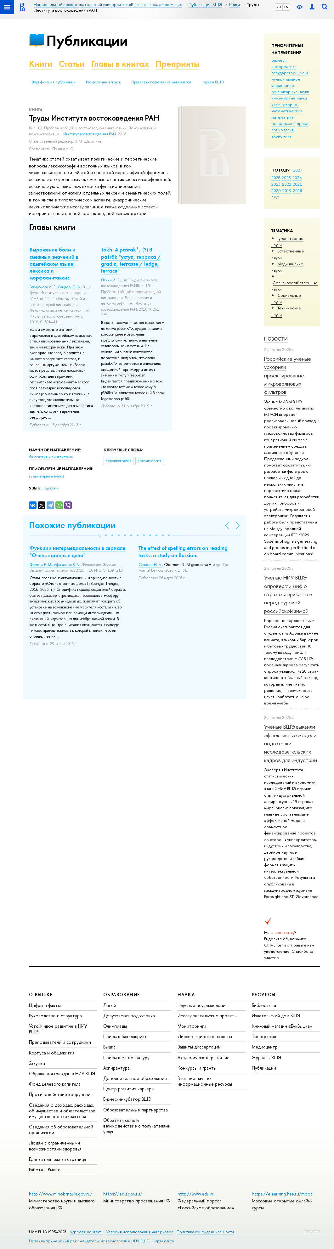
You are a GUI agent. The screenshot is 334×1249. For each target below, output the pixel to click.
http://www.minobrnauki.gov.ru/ (61, 1194)
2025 (286, 177)
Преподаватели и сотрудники (60, 1042)
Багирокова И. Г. (43, 287)
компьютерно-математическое (287, 108)
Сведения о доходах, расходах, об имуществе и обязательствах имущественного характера (62, 1110)
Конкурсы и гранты (197, 1068)
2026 (275, 177)
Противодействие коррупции (59, 1094)
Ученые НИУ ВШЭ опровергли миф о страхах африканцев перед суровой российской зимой (288, 594)
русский (52, 488)
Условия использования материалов (139, 1232)
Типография (264, 1036)
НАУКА (186, 995)
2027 (297, 170)
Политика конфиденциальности (205, 1232)
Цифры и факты (45, 1005)
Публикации (87, 40)
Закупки (37, 1063)
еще (275, 197)
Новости (276, 339)
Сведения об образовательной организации (61, 1129)
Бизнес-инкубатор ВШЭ (127, 1099)
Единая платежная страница (57, 1159)
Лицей (109, 1005)
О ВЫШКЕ (41, 995)
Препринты (178, 63)
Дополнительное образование (135, 1078)
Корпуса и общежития (52, 1053)
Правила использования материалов (161, 82)
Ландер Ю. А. (69, 287)
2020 (276, 190)
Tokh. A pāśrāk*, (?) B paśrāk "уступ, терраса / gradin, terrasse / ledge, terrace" (131, 260)
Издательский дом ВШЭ (276, 1016)
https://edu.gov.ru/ (122, 1194)
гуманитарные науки (290, 91)
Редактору (312, 1231)
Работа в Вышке (44, 1170)
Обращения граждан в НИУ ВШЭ (62, 1074)
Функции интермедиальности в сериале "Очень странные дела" (78, 551)
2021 (297, 184)
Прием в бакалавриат (125, 1036)
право (303, 123)
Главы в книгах (120, 63)
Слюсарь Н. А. (150, 564)
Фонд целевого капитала (55, 1084)
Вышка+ (111, 1047)
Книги (41, 63)
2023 (275, 184)
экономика (281, 136)
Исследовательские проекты (207, 1016)
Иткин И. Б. (110, 280)
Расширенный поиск (103, 82)
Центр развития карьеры (128, 1089)
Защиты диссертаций (199, 1047)
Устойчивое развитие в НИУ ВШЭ (58, 1029)
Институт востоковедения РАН (89, 134)
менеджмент (283, 123)
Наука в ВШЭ (212, 82)
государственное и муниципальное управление (289, 79)
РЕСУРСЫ (264, 995)
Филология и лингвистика (51, 457)
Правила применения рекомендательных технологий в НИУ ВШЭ (89, 1241)
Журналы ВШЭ (266, 1057)
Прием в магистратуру (126, 1057)
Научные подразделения (203, 1005)
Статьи (72, 63)
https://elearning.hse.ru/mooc (282, 1194)
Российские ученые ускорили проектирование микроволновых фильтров (287, 375)
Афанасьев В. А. (67, 564)
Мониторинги (192, 1026)
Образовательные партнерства (135, 1110)
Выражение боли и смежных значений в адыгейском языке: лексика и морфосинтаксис (54, 263)
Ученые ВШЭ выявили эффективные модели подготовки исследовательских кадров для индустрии (290, 743)
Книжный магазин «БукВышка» (282, 1026)
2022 (286, 184)
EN (286, 7)
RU (278, 7)
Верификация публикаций (54, 82)
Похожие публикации (72, 525)
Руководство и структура (55, 1016)
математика (282, 117)
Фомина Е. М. (41, 564)
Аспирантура (116, 1068)
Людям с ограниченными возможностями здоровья (55, 1145)
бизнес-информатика (284, 63)
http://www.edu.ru (196, 1194)
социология (282, 130)
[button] (100, 535)
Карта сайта (163, 1241)
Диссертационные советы (205, 1036)
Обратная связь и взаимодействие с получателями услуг (137, 1125)
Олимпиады (115, 1026)
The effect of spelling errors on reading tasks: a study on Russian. (183, 551)
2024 (297, 177)
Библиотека (264, 1005)
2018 (297, 190)
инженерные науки (289, 98)
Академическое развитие (203, 1057)
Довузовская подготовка (129, 1016)
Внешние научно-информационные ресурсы (205, 1081)
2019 (287, 190)
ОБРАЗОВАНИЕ (121, 995)
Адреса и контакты (86, 1232)
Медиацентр (265, 1047)
